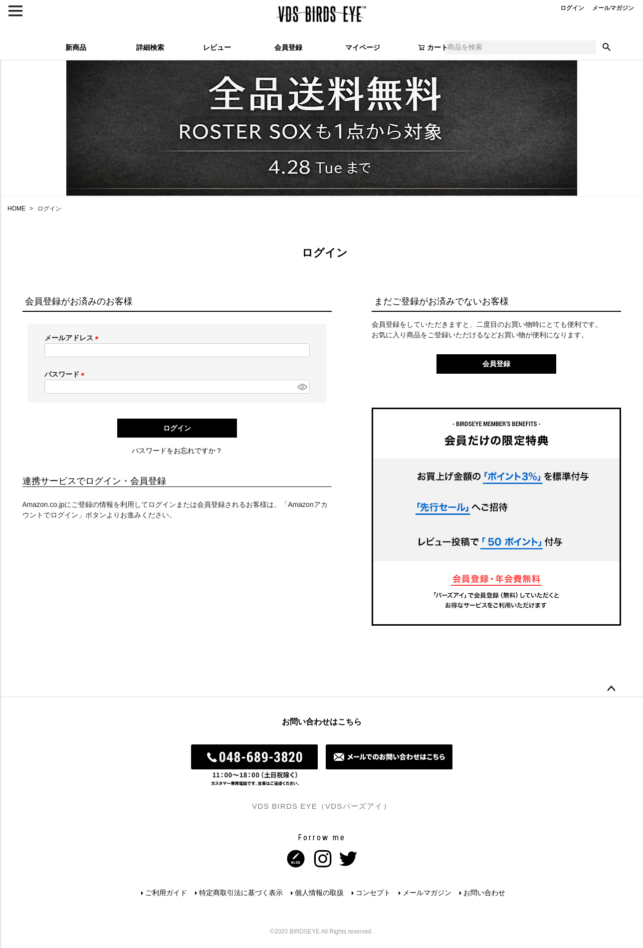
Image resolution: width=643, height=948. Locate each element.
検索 (606, 47)
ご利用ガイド (166, 893)
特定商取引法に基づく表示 (241, 893)
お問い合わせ (484, 893)
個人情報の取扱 (319, 893)
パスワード (66, 374)
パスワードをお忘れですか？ (177, 451)
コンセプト (373, 893)
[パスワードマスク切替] (302, 386)
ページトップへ (611, 689)
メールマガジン (427, 893)
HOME (16, 208)
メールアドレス (73, 338)
